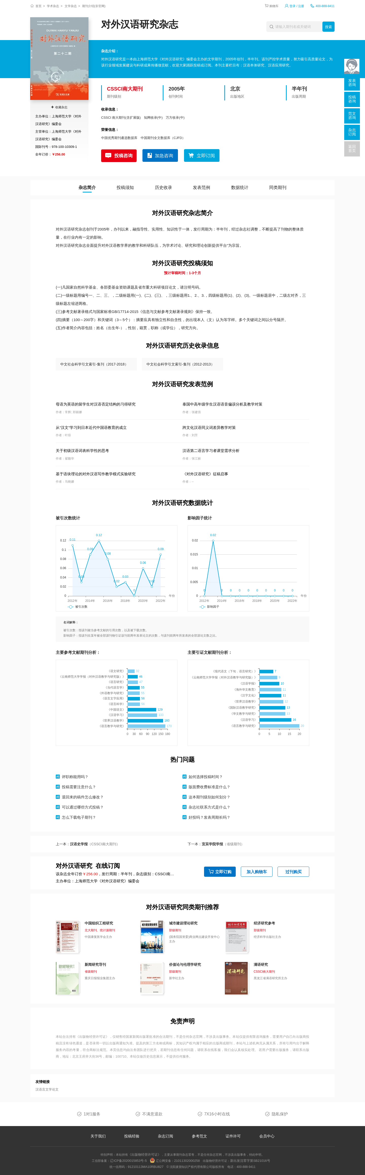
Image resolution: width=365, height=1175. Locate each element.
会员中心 (267, 1136)
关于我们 (98, 1136)
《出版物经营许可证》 (92, 1037)
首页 (38, 6)
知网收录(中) (153, 117)
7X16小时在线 (217, 1114)
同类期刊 (277, 187)
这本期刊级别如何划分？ (209, 797)
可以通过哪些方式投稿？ (83, 807)
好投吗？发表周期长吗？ (209, 817)
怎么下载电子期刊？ (79, 817)
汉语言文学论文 (47, 1089)
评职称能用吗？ (75, 777)
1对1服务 (92, 1114)
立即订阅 (206, 155)
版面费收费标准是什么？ (209, 787)
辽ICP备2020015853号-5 (128, 1161)
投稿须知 (125, 187)
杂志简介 (87, 187)
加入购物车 (257, 872)
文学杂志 (71, 6)
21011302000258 (187, 1161)
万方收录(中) (175, 117)
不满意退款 (152, 1114)
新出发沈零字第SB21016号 (250, 1161)
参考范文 (199, 1136)
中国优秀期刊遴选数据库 (119, 138)
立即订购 (223, 872)
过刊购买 (293, 872)
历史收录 (163, 187)
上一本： (88, 844)
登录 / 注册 (296, 6)
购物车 (274, 6)
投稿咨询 (123, 155)
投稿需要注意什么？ (79, 787)
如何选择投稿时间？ (206, 777)
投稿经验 (131, 1136)
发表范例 (201, 187)
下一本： (216, 844)
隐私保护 (280, 1114)
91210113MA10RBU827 (145, 1167)
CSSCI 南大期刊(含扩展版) (121, 117)
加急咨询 (164, 155)
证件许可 (233, 1136)
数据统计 (239, 187)
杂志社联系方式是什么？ (209, 807)
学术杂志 (53, 6)
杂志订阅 (165, 1136)
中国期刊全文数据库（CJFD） (163, 138)
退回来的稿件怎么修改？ (83, 797)
